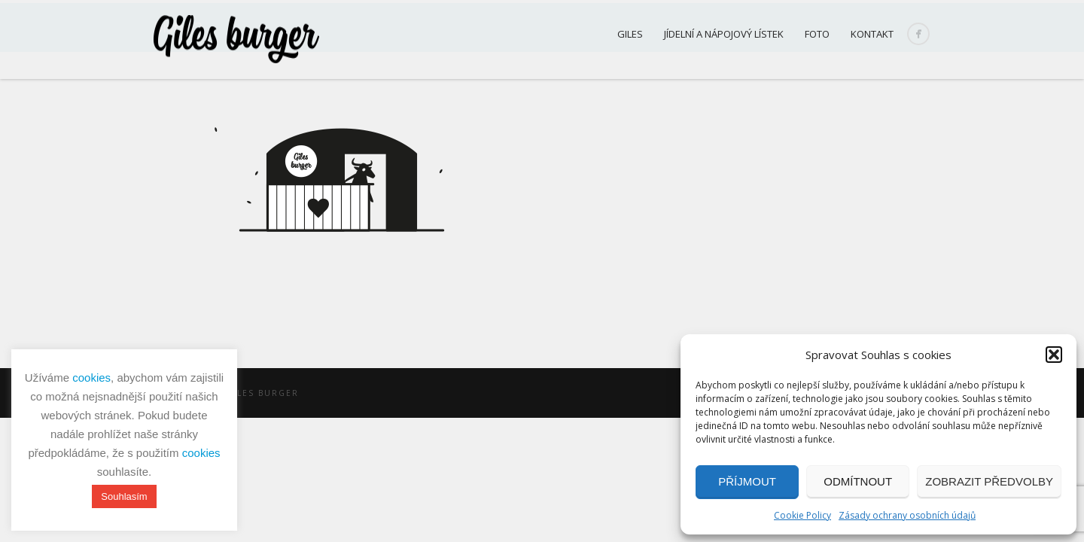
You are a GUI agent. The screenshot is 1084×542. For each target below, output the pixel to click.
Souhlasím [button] (124, 496)
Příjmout (747, 481)
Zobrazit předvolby (989, 481)
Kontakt (872, 34)
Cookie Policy (802, 515)
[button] (1053, 354)
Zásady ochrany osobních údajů (907, 515)
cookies (91, 377)
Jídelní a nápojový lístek (724, 34)
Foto (817, 34)
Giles (630, 34)
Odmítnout (858, 481)
